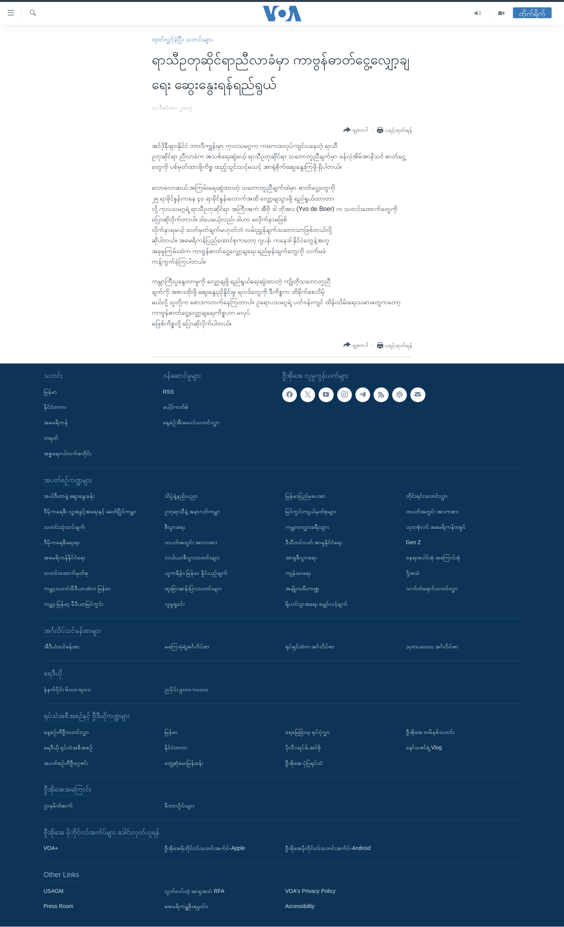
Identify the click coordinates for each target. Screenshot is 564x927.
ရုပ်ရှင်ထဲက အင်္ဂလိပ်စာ (310, 647)
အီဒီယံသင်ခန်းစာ (61, 647)
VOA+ (51, 848)
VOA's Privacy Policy (310, 891)
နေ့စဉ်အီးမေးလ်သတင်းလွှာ (191, 423)
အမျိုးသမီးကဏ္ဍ (302, 588)
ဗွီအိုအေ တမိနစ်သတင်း (430, 732)
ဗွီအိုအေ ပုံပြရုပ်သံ (304, 763)
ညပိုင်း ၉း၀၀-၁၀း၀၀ (187, 689)
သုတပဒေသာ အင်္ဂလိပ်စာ (432, 647)
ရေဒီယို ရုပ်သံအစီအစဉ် (68, 747)
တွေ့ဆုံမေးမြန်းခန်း (184, 763)
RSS (168, 392)
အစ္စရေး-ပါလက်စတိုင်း (68, 453)
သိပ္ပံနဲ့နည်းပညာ (181, 496)
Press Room (59, 906)
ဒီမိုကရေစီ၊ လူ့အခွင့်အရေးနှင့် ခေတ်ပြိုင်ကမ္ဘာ (90, 511)
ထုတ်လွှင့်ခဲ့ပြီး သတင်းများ (182, 39)
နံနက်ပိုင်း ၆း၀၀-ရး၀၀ (67, 689)
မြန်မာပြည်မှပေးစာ (305, 496)
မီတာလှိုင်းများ (179, 805)
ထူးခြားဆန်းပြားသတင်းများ (193, 588)
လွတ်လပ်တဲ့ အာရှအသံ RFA (195, 891)
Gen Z (413, 542)
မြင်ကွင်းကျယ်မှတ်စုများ (310, 511)
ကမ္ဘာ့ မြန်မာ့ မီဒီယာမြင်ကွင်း (74, 604)
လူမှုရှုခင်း (175, 604)
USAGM (53, 891)
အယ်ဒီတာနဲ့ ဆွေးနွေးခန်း (69, 496)
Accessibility (300, 906)
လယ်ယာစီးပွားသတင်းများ (192, 558)
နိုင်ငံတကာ (55, 407)
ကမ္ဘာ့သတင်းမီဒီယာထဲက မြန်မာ (77, 588)
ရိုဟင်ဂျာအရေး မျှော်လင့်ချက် (316, 604)
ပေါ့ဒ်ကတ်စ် (176, 407)
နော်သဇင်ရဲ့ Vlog (424, 747)
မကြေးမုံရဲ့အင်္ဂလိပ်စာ (187, 647)
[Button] (355, 130)
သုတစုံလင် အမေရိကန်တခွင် (436, 527)
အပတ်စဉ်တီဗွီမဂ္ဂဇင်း (66, 763)
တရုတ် (51, 438)
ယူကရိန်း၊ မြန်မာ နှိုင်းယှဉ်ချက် (196, 573)
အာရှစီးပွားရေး (301, 558)
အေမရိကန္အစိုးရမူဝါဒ (186, 906)
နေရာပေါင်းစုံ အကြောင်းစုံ (433, 558)
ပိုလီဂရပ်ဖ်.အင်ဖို (303, 747)
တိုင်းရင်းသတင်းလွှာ (426, 496)
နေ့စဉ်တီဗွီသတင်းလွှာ (66, 732)
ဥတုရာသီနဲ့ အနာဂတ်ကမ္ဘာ (192, 511)
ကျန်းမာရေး (298, 573)
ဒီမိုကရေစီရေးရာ (62, 542)
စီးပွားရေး (175, 527)
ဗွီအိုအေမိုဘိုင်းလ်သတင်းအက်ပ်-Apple (205, 848)
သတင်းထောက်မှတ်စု (66, 573)
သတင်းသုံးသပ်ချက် (64, 527)
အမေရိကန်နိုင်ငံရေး (64, 558)
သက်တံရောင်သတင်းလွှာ (432, 588)
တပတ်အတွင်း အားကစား (191, 542)
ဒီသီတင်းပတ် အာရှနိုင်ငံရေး (314, 542)
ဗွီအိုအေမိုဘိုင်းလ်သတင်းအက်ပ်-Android (328, 848)
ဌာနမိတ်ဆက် (58, 805)
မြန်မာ (50, 392)
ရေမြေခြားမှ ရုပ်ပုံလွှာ (307, 732)
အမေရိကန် (56, 423)
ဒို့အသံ (413, 573)
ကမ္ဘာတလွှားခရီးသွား (307, 527)
